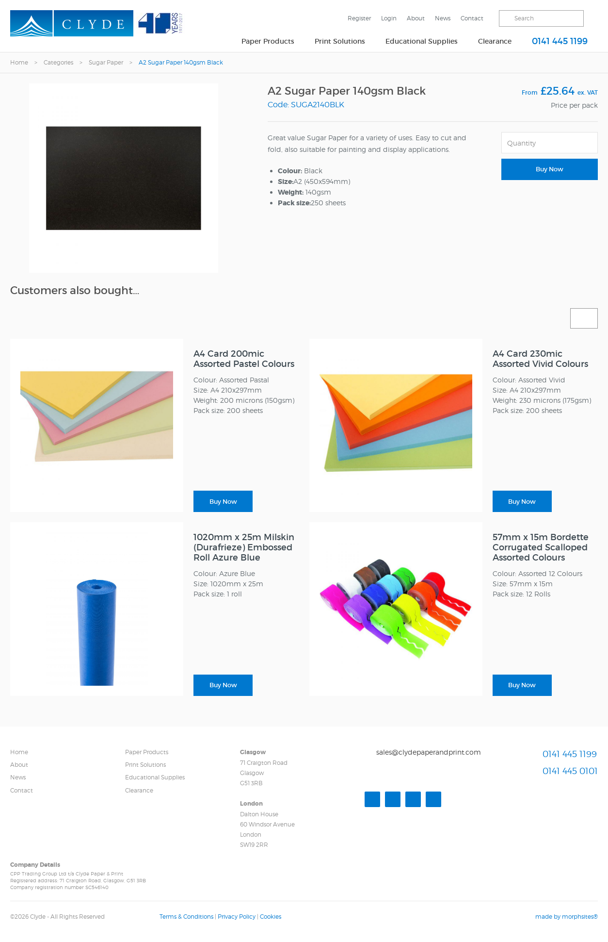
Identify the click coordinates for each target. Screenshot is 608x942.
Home (19, 62)
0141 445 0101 (570, 771)
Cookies (270, 916)
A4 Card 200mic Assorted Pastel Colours (243, 358)
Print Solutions (340, 41)
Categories (58, 62)
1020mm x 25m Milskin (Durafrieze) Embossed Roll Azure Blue (243, 547)
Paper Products (267, 41)
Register (359, 18)
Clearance (495, 41)
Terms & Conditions (186, 916)
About (416, 18)
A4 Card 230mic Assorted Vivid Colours (540, 358)
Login (389, 18)
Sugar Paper (106, 62)
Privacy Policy (237, 916)
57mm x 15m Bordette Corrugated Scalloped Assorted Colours (541, 547)
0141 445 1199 (560, 41)
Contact (472, 18)
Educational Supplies (421, 41)
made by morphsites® (566, 916)
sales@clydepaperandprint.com (428, 752)
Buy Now (549, 169)
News (442, 18)
